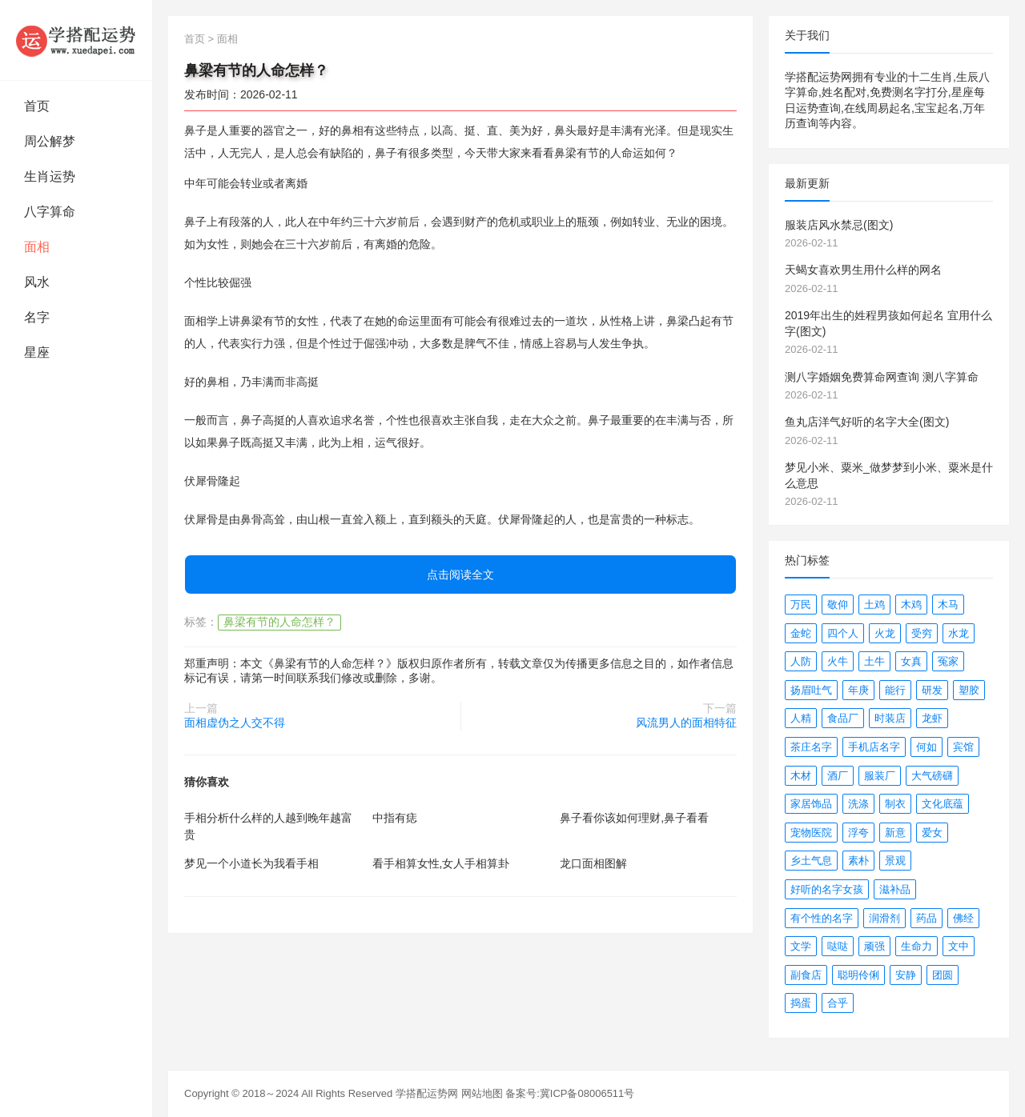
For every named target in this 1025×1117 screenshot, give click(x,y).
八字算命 (49, 211)
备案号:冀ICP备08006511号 (569, 1093)
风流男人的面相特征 (686, 722)
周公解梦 (49, 141)
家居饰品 (811, 804)
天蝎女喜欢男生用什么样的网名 (863, 269)
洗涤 (858, 804)
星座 (37, 352)
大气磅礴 (932, 776)
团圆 (942, 975)
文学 (800, 946)
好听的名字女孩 (826, 889)
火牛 (837, 661)
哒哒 (837, 946)
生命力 (916, 946)
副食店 (806, 975)
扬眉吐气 (811, 690)
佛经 (963, 918)
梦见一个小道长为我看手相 (251, 863)
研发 (932, 690)
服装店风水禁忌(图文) (839, 224)
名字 (37, 317)
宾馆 (963, 747)
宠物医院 (811, 833)
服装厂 (879, 776)
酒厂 (837, 776)
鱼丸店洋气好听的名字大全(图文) (867, 421)
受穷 (921, 633)
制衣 (895, 804)
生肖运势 (49, 176)
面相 (37, 247)
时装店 (890, 718)
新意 (895, 833)
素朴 (858, 861)
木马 (948, 605)
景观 (895, 861)
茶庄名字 (811, 747)
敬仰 (837, 605)
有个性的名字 (821, 918)
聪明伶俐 (858, 975)
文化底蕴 (942, 804)
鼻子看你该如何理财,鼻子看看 (634, 817)
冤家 (948, 661)
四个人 (842, 633)
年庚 (858, 690)
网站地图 (482, 1093)
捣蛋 (800, 1003)
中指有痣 (394, 817)
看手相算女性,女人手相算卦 (441, 863)
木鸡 (911, 605)
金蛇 (800, 633)
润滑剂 (884, 918)
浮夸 (858, 833)
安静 (905, 975)
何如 (926, 747)
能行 (895, 690)
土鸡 (874, 605)
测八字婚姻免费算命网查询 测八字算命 (882, 376)
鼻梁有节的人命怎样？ (279, 621)
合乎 (837, 1003)
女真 (911, 661)
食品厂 (842, 718)
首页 (37, 106)
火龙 (884, 633)
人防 (800, 661)
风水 (37, 282)
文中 (958, 946)
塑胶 (969, 690)
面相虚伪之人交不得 (234, 722)
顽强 (874, 946)
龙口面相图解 (593, 863)
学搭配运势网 (427, 1093)
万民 (800, 605)
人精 (800, 718)
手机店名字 (874, 747)
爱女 (932, 833)
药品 (926, 918)
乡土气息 (811, 861)
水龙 (958, 633)
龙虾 (932, 718)
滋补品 (894, 889)
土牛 (874, 661)
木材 (800, 776)
